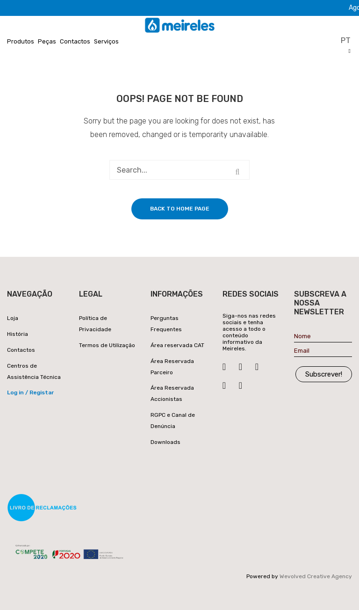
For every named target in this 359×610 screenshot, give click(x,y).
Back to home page (179, 208)
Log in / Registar (30, 392)
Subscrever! (323, 374)
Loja (12, 318)
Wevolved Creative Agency (316, 576)
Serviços (106, 41)
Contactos (75, 41)
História (17, 334)
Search (237, 172)
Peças (47, 41)
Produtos (20, 41)
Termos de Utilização (107, 345)
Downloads (165, 442)
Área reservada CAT (177, 345)
